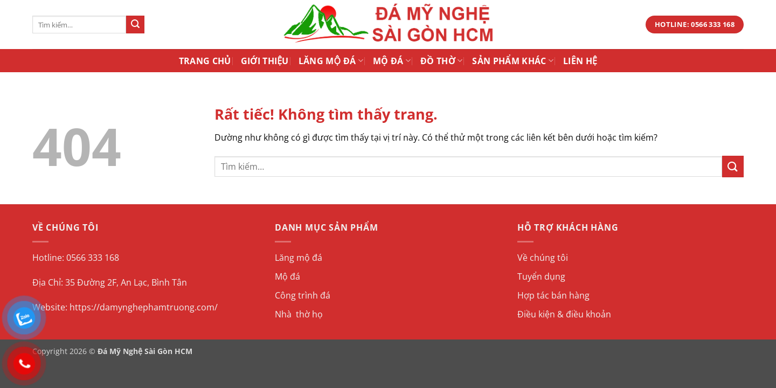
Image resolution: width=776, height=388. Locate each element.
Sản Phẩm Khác (512, 61)
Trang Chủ (205, 61)
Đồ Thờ (441, 61)
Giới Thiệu (265, 61)
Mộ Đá (392, 61)
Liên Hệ (580, 61)
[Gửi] (135, 25)
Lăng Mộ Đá (331, 61)
